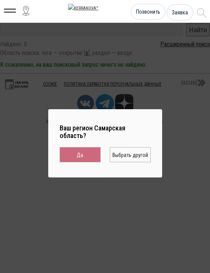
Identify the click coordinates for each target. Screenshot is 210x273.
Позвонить (148, 12)
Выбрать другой (130, 155)
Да (80, 155)
